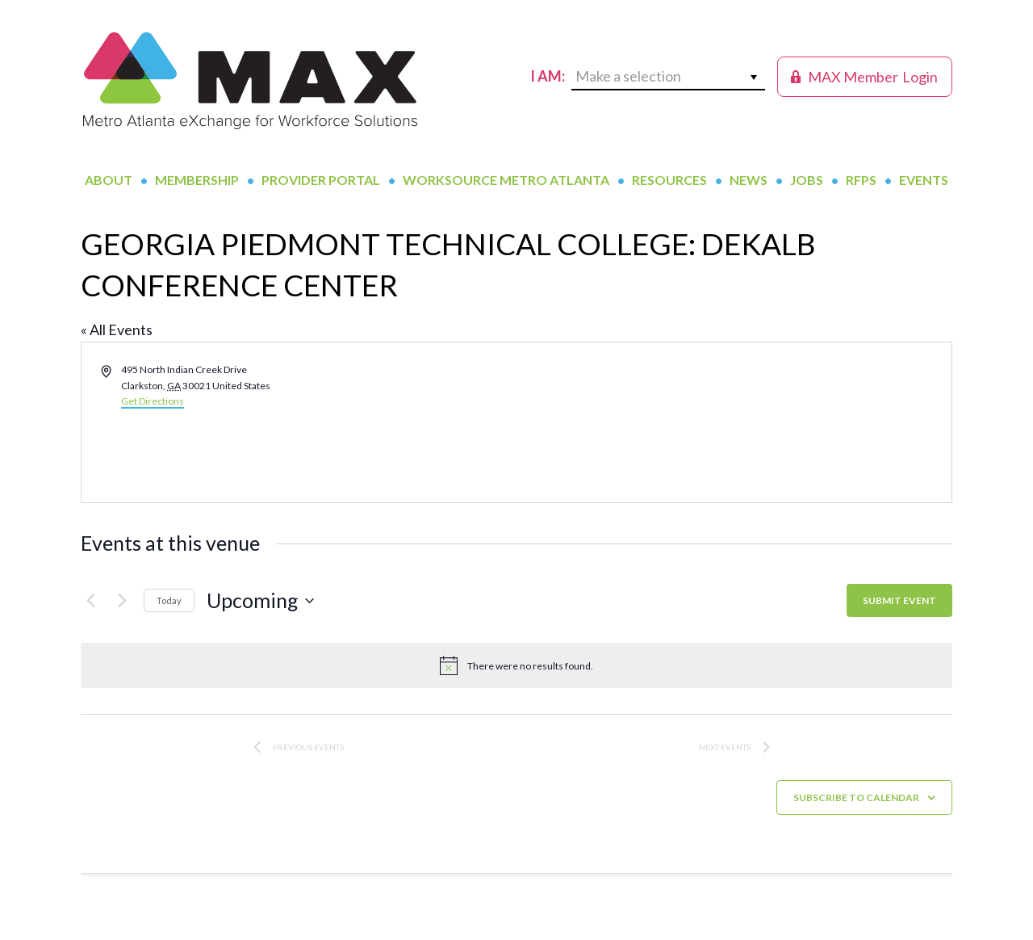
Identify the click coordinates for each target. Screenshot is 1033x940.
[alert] (516, 665)
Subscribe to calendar (856, 797)
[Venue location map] (732, 422)
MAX (250, 80)
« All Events (117, 329)
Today (169, 600)
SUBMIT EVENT (899, 600)
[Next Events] (122, 601)
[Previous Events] (90, 601)
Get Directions (152, 401)
